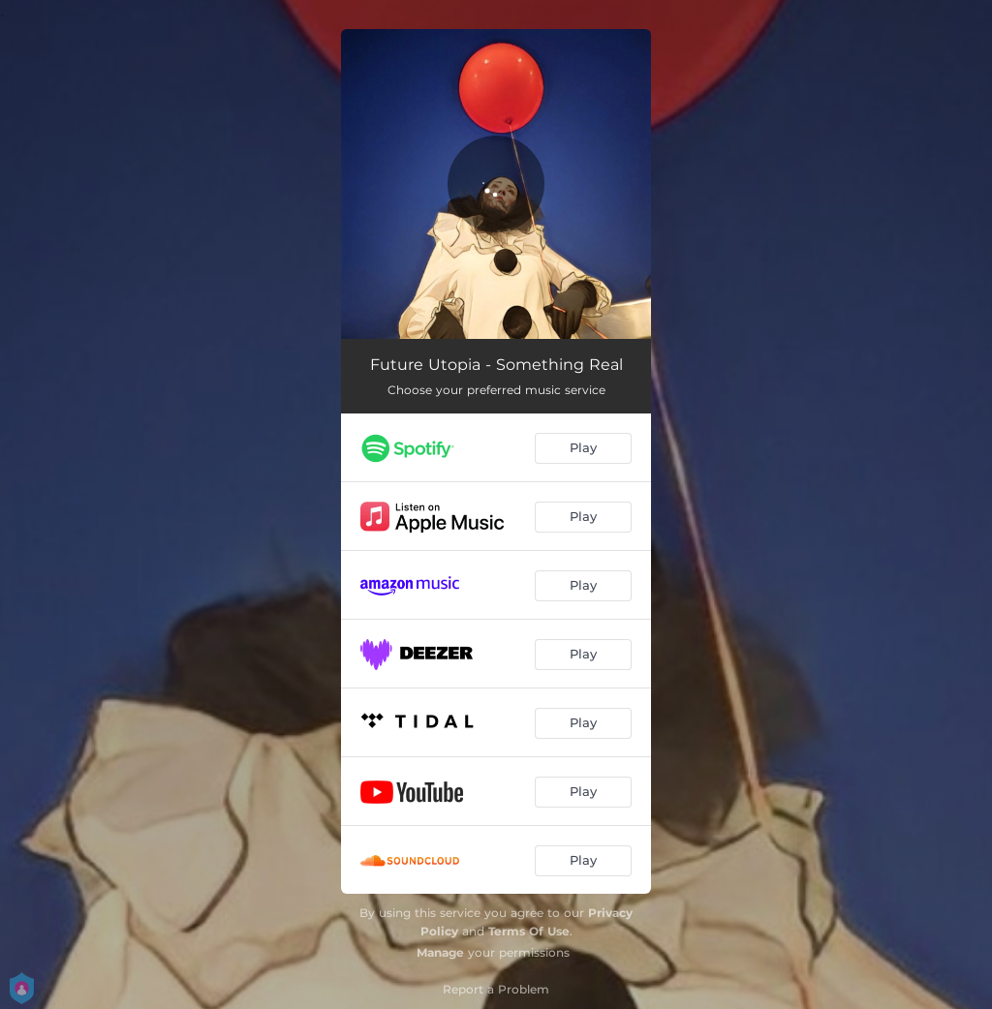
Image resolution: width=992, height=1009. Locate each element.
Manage (440, 952)
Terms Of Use (529, 931)
